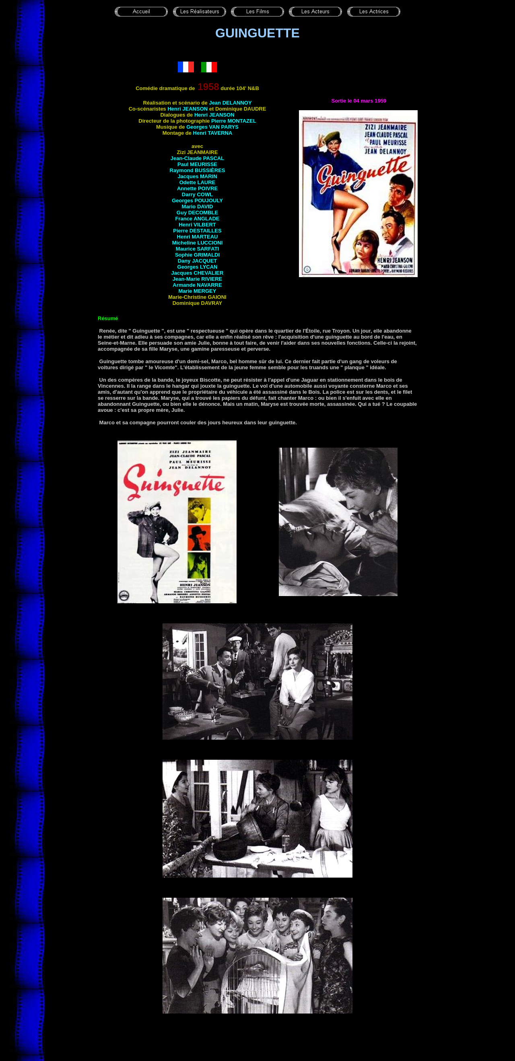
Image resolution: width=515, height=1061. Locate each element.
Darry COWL (197, 194)
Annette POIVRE (197, 188)
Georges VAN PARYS (212, 127)
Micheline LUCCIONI (197, 243)
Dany (197, 261)
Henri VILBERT (197, 225)
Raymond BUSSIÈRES (197, 170)
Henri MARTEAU (197, 237)
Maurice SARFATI (197, 249)
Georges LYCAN (197, 267)
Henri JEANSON (187, 109)
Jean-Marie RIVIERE (197, 279)
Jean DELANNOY (230, 103)
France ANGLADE (197, 219)
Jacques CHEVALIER (197, 273)
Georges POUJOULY (197, 200)
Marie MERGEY (197, 291)
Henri (213, 133)
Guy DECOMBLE (197, 213)
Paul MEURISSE (197, 164)
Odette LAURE (197, 182)
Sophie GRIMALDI (197, 255)
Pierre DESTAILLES (197, 231)
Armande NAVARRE (197, 285)
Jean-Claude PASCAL (197, 158)
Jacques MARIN (197, 176)
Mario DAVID (197, 207)
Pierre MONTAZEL (233, 121)
